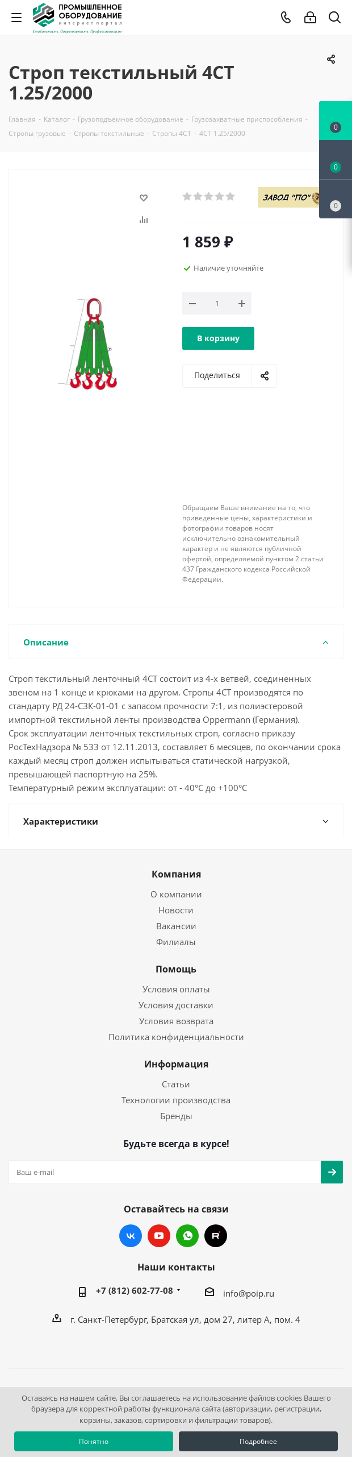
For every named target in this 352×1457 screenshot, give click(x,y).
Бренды (176, 1115)
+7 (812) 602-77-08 (134, 1290)
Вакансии (176, 926)
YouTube (159, 1235)
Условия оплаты (176, 989)
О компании (176, 894)
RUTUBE (215, 1235)
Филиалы (176, 941)
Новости (176, 910)
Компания (176, 874)
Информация (176, 1064)
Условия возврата (176, 1020)
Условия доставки (176, 1005)
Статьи (176, 1084)
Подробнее (258, 1441)
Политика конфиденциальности (176, 1036)
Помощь (176, 969)
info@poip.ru (248, 1293)
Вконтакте (130, 1235)
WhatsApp (187, 1235)
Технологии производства (176, 1100)
